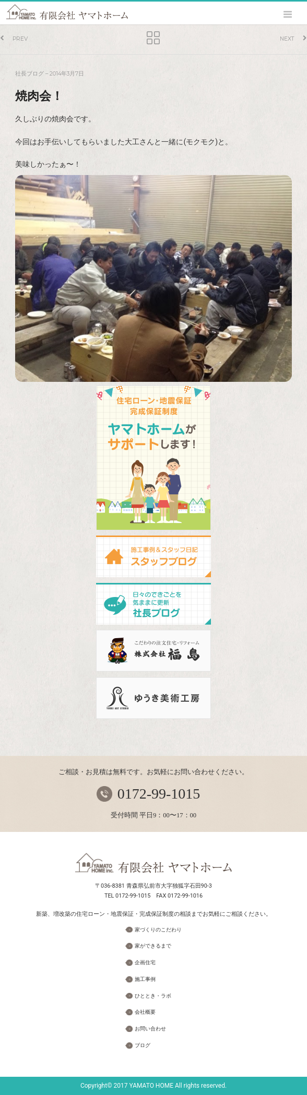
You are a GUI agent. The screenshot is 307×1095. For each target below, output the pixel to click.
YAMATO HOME (151, 1085)
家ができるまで (153, 946)
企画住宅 (145, 962)
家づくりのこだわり (158, 929)
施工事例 (145, 979)
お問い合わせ (150, 1028)
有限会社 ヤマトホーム (153, 863)
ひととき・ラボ (153, 996)
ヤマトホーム (67, 12)
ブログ (142, 1045)
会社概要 (145, 1012)
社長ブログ (29, 73)
